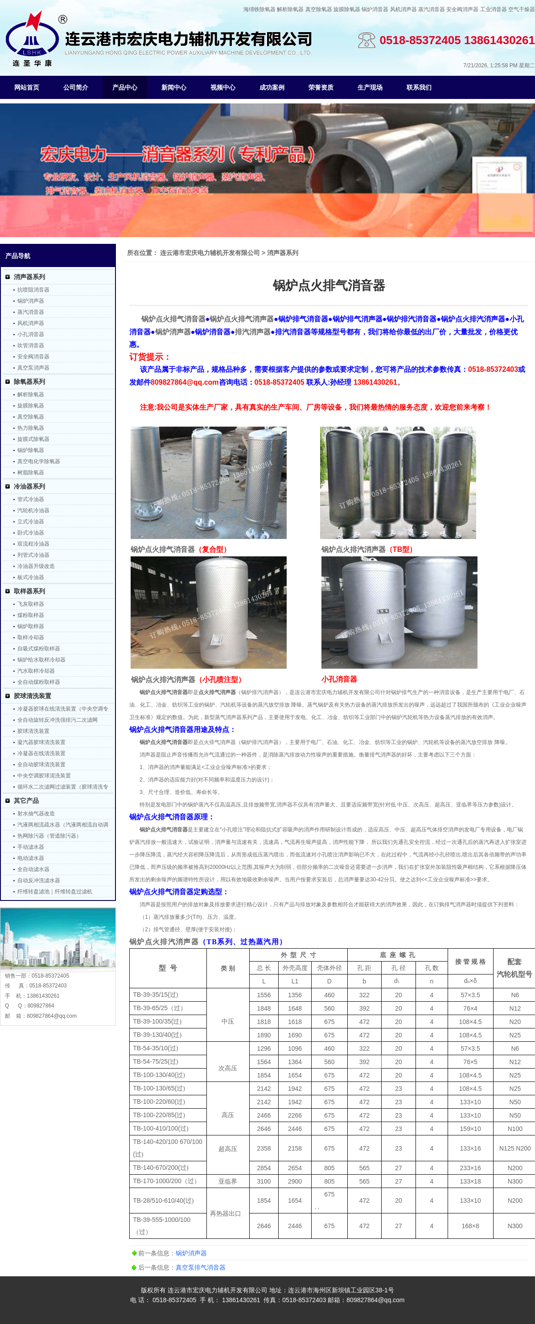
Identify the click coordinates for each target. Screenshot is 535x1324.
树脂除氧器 (30, 472)
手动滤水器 (30, 847)
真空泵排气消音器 (201, 1267)
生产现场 (370, 87)
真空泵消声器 (33, 368)
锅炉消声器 (30, 301)
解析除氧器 (290, 9)
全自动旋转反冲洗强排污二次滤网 (57, 720)
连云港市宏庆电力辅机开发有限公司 (210, 252)
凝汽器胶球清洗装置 (41, 742)
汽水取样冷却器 (36, 671)
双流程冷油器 (33, 544)
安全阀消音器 (33, 357)
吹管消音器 (30, 345)
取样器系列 (29, 591)
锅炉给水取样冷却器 (41, 660)
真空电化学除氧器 (38, 461)
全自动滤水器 (33, 869)
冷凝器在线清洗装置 (41, 753)
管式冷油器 (30, 499)
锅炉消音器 (375, 9)
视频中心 (222, 87)
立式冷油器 (30, 521)
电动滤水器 (30, 858)
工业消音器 (493, 9)
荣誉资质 (321, 87)
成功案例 (271, 87)
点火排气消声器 (217, 692)
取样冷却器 (30, 637)
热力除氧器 (30, 428)
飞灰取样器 (30, 604)
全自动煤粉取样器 (38, 682)
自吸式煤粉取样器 (38, 649)
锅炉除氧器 (30, 450)
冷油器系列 (29, 486)
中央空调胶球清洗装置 (44, 776)
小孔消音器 (30, 334)
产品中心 (124, 87)
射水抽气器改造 (36, 813)
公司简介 (75, 87)
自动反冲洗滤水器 (38, 880)
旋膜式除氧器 (33, 439)
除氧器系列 (29, 381)
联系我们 (419, 87)
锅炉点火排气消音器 (164, 692)
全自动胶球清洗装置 (41, 764)
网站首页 (26, 87)
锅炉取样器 (30, 626)
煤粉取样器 (30, 615)
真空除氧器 (318, 9)
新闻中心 (173, 87)
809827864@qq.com (52, 1016)
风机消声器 (403, 9)
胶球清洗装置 (32, 695)
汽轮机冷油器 (33, 510)
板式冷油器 (30, 577)
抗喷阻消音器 (33, 290)
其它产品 (26, 800)
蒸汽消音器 (431, 9)
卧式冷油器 (30, 533)
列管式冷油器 (33, 555)
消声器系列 (29, 276)
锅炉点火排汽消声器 (164, 942)
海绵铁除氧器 (259, 9)
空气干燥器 (521, 9)
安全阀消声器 (462, 9)
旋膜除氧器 (346, 9)
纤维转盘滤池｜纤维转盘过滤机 (54, 891)
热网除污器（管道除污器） (49, 836)
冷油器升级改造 (36, 566)
